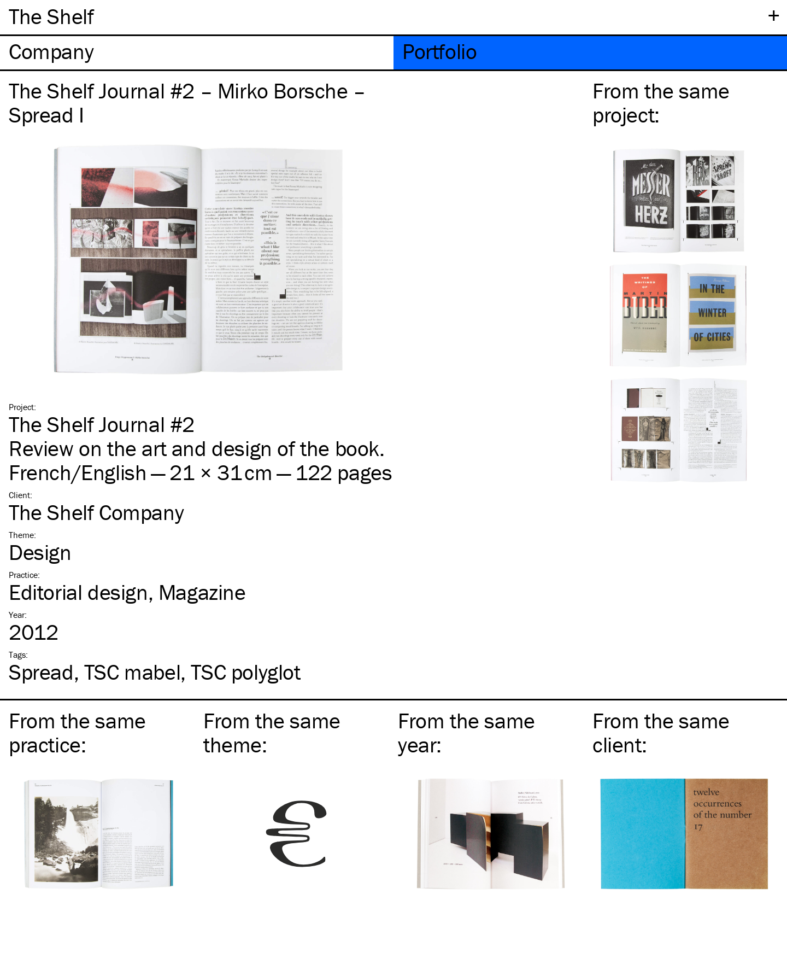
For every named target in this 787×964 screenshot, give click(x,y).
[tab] (196, 52)
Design (40, 552)
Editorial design (78, 592)
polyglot (245, 671)
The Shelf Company (96, 512)
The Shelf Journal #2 (102, 424)
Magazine (202, 592)
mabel (132, 671)
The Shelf (51, 16)
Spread (41, 671)
